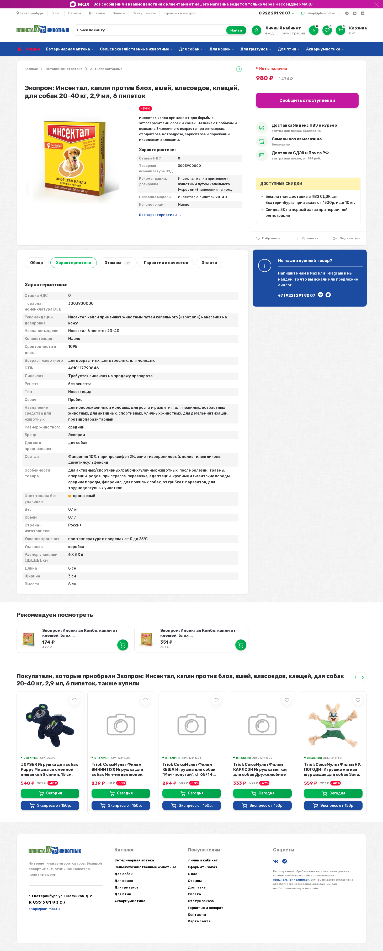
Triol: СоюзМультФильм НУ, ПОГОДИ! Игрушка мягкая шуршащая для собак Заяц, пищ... (332, 772)
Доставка (97, 13)
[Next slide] (362, 677)
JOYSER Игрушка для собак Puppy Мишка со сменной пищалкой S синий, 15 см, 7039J (49, 772)
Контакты (197, 915)
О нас (55, 13)
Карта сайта (199, 921)
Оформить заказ (202, 867)
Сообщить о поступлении (307, 100)
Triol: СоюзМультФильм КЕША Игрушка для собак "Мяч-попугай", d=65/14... (189, 769)
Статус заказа (144, 13)
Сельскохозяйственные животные (134, 49)
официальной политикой (291, 879)
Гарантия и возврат (179, 13)
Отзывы (74, 13)
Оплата (119, 13)
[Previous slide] (355, 677)
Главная (31, 69)
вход (269, 33)
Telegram (334, 273)
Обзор (36, 262)
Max (313, 273)
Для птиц (287, 49)
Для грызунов (254, 49)
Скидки (32, 49)
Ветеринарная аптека (68, 49)
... (205, 13)
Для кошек (220, 49)
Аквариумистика (323, 49)
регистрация (293, 33)
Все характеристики (158, 215)
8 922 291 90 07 (274, 13)
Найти (236, 30)
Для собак (189, 49)
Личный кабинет (203, 860)
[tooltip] (239, 69)
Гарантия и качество (166, 262)
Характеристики (73, 262)
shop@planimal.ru (321, 13)
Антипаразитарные (106, 69)
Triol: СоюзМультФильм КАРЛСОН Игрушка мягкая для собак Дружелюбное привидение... (260, 772)
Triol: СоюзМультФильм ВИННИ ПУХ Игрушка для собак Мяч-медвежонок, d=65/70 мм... (117, 772)
